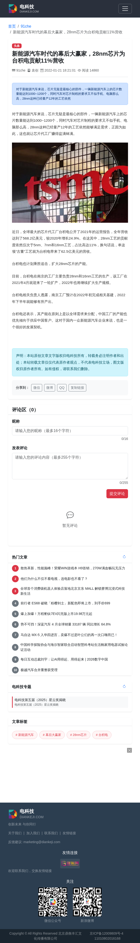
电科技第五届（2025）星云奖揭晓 (71, 702)
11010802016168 (107, 938)
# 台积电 (102, 735)
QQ (61, 388)
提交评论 (117, 494)
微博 (49, 388)
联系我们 (51, 833)
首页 (12, 26)
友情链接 (69, 833)
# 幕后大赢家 (52, 735)
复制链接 (77, 388)
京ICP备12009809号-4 (106, 933)
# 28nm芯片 (78, 735)
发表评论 (19, 448)
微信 (36, 388)
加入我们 (33, 833)
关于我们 (15, 833)
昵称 (16, 421)
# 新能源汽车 (25, 735)
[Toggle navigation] (125, 8)
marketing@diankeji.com (41, 842)
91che (26, 26)
